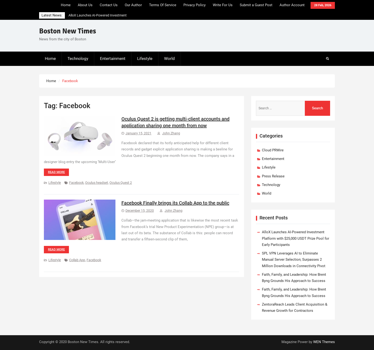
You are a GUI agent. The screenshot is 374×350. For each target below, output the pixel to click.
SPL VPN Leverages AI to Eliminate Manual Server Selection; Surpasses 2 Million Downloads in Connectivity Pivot (293, 259)
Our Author (133, 5)
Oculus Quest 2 (120, 183)
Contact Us (109, 5)
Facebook (76, 183)
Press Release (273, 176)
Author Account (292, 5)
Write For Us (223, 5)
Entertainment (112, 58)
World (169, 58)
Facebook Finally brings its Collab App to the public (175, 203)
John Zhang (171, 133)
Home (66, 5)
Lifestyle (144, 58)
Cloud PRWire (273, 150)
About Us (85, 5)
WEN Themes (324, 342)
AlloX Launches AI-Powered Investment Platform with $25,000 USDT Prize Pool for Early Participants (295, 238)
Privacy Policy (194, 5)
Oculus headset (96, 183)
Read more (56, 172)
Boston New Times (67, 31)
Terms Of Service (162, 5)
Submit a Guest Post (256, 5)
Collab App (77, 260)
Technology (78, 58)
